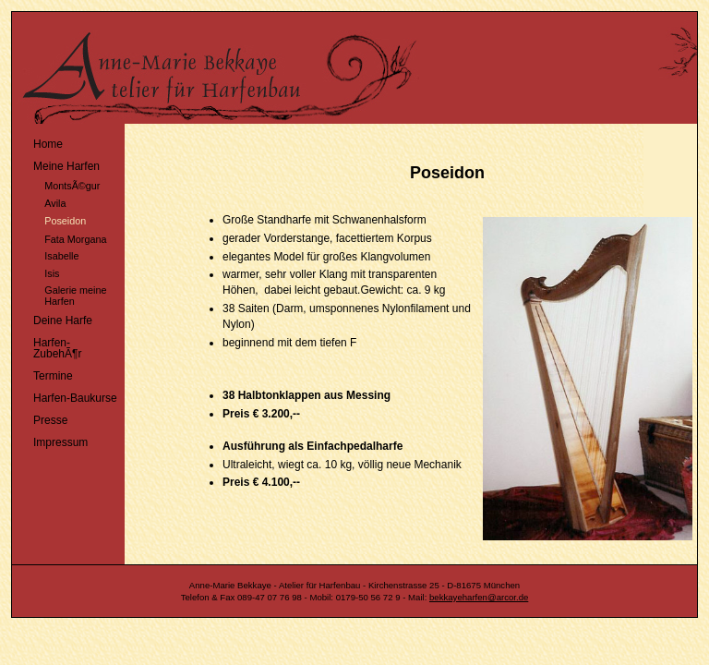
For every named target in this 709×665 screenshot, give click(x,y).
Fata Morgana (61, 237)
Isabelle (47, 254)
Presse (42, 418)
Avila (41, 201)
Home (40, 142)
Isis (38, 271)
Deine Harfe (54, 318)
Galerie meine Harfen (61, 294)
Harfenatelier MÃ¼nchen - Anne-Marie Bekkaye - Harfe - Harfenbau (335, 68)
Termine (45, 373)
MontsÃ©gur (58, 184)
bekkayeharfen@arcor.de (478, 597)
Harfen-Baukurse (67, 396)
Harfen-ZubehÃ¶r (49, 346)
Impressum (52, 440)
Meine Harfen (58, 164)
